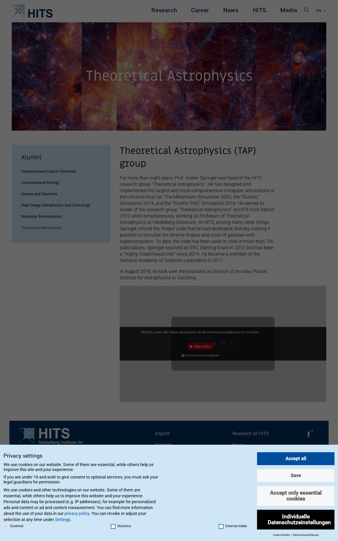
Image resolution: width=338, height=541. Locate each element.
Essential (13, 524)
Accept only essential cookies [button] (296, 494)
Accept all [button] (295, 456)
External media (233, 524)
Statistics (121, 524)
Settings (62, 517)
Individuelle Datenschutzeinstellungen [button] (299, 518)
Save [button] (296, 473)
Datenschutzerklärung (306, 533)
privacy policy (77, 511)
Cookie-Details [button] (282, 533)
